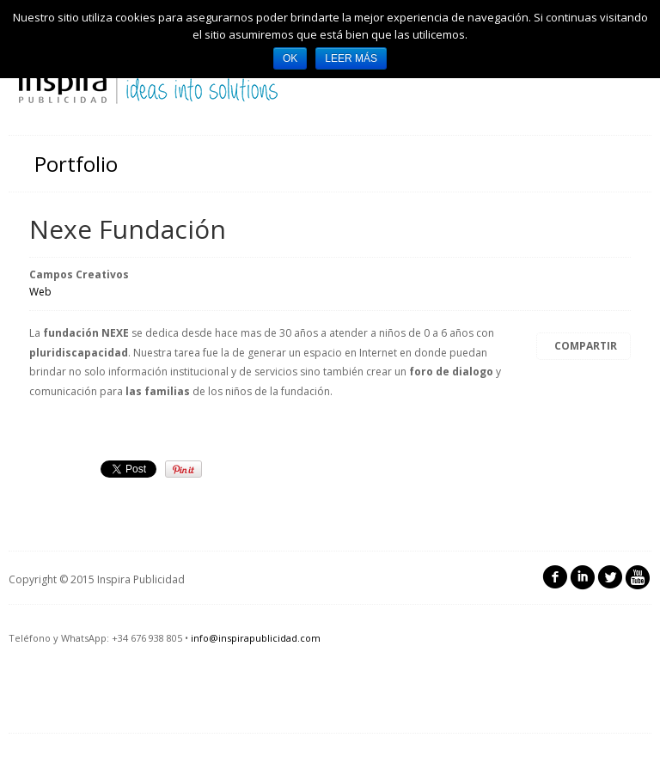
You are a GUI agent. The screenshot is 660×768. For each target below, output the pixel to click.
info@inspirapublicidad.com (256, 637)
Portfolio (76, 163)
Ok (290, 58)
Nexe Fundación (127, 229)
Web (40, 291)
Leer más (351, 58)
